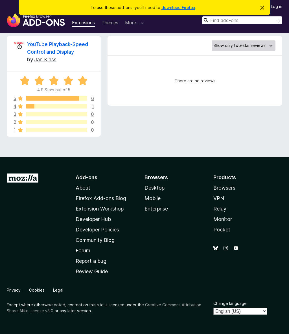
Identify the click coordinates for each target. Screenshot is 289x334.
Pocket (221, 230)
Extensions (83, 22)
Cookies (37, 290)
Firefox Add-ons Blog (101, 198)
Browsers (224, 188)
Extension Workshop (100, 209)
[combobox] (242, 20)
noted (59, 304)
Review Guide (92, 271)
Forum (83, 250)
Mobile (152, 198)
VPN (218, 198)
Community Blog (95, 240)
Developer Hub (93, 219)
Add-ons (86, 177)
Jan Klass (45, 59)
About (83, 188)
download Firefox (178, 7)
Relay (219, 209)
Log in (276, 6)
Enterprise (156, 209)
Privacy (14, 290)
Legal (58, 290)
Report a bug (91, 261)
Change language (230, 303)
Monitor (222, 219)
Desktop (154, 188)
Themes (110, 22)
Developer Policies (97, 230)
